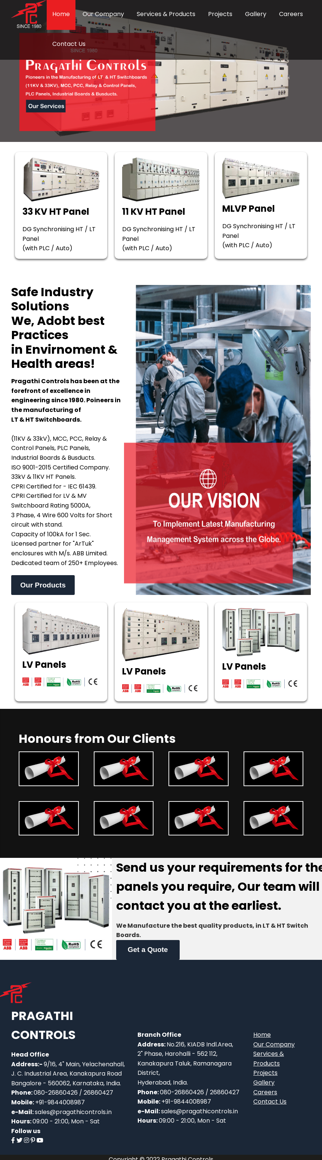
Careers (291, 14)
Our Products (42, 585)
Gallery (255, 14)
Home (61, 14)
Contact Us (69, 44)
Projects (220, 14)
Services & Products (166, 14)
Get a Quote (148, 949)
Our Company (103, 14)
